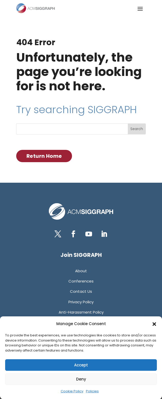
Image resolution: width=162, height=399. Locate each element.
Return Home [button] (44, 156)
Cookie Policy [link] (72, 391)
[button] (154, 324)
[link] (35, 8)
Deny (81, 379)
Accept (81, 365)
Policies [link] (92, 391)
